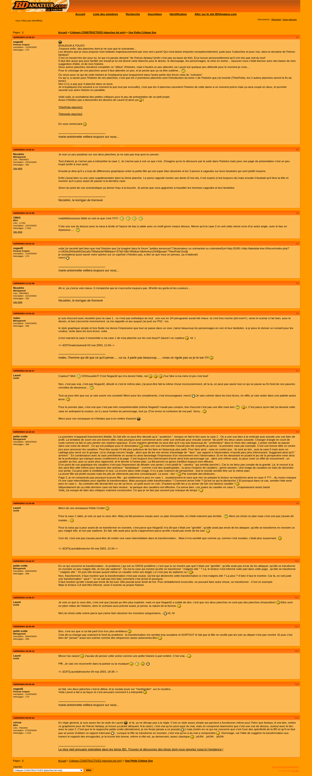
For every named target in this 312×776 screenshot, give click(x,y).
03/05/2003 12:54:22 (23, 313)
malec (16, 318)
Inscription (155, 14)
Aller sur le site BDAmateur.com (215, 14)
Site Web (17, 168)
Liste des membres (105, 14)
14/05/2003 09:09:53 (23, 718)
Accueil (80, 14)
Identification (178, 14)
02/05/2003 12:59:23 (23, 37)
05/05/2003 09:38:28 (23, 684)
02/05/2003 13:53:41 (23, 149)
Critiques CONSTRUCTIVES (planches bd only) (98, 32)
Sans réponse (290, 19)
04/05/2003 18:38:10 (23, 651)
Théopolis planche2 (70, 113)
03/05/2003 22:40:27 (23, 370)
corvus (17, 722)
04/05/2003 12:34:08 (23, 503)
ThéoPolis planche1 (70, 107)
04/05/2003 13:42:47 (23, 561)
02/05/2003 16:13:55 (23, 213)
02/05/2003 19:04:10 (23, 243)
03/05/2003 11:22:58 (23, 283)
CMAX (16, 217)
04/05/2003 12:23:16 (23, 432)
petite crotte (20, 436)
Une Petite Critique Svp (142, 32)
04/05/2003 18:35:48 (23, 626)
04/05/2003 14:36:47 (23, 597)
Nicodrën (18, 154)
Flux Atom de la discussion (285, 766)
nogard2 (18, 41)
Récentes (276, 19)
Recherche (133, 14)
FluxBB (295, 770)
